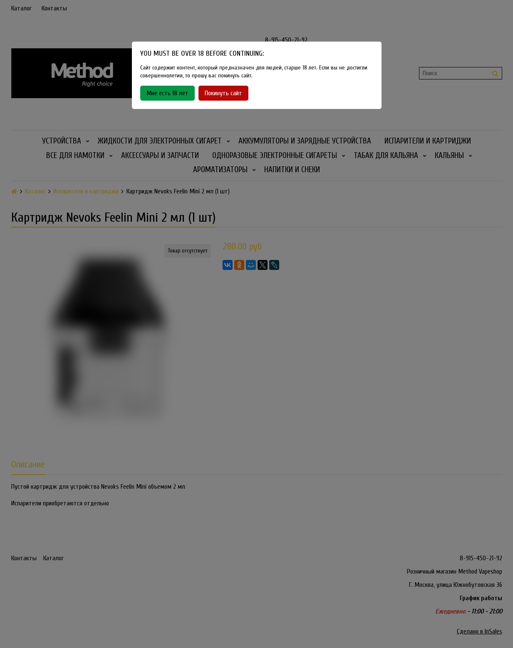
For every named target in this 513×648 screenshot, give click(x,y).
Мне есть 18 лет (167, 93)
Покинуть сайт (223, 93)
